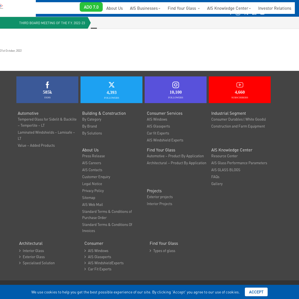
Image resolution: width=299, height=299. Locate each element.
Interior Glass (31, 250)
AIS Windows (157, 119)
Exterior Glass (32, 256)
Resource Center (224, 155)
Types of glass (162, 250)
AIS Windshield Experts (165, 140)
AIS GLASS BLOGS (225, 169)
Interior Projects (159, 203)
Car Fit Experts (97, 268)
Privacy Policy (93, 190)
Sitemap (88, 197)
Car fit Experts (158, 133)
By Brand (89, 126)
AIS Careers (91, 162)
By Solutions (92, 133)
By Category (91, 119)
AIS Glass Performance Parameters (239, 162)
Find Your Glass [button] (184, 8)
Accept (256, 291)
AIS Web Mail (92, 204)
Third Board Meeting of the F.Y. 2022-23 (52, 23)
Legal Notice (92, 183)
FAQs (215, 176)
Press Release (93, 155)
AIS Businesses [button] (145, 8)
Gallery (217, 183)
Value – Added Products (36, 145)
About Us (114, 8)
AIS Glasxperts (158, 126)
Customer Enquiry (96, 176)
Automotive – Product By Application (175, 155)
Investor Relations (274, 8)
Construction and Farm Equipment (238, 126)
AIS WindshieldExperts (104, 262)
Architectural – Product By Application (176, 162)
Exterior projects (160, 196)
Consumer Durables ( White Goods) (238, 119)
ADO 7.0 (91, 7)
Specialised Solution (37, 262)
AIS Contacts (92, 169)
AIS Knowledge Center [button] (229, 8)
